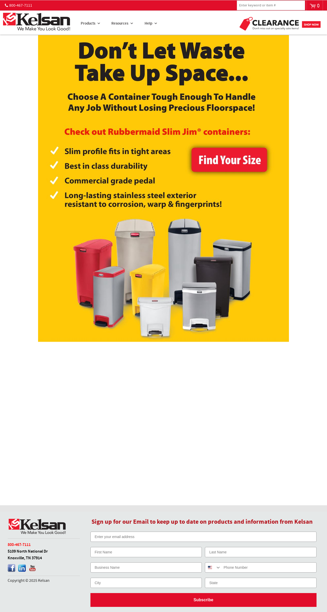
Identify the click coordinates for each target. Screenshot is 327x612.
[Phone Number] (268, 567)
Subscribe (203, 600)
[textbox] (271, 5)
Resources (119, 23)
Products (88, 23)
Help (148, 23)
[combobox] (213, 567)
